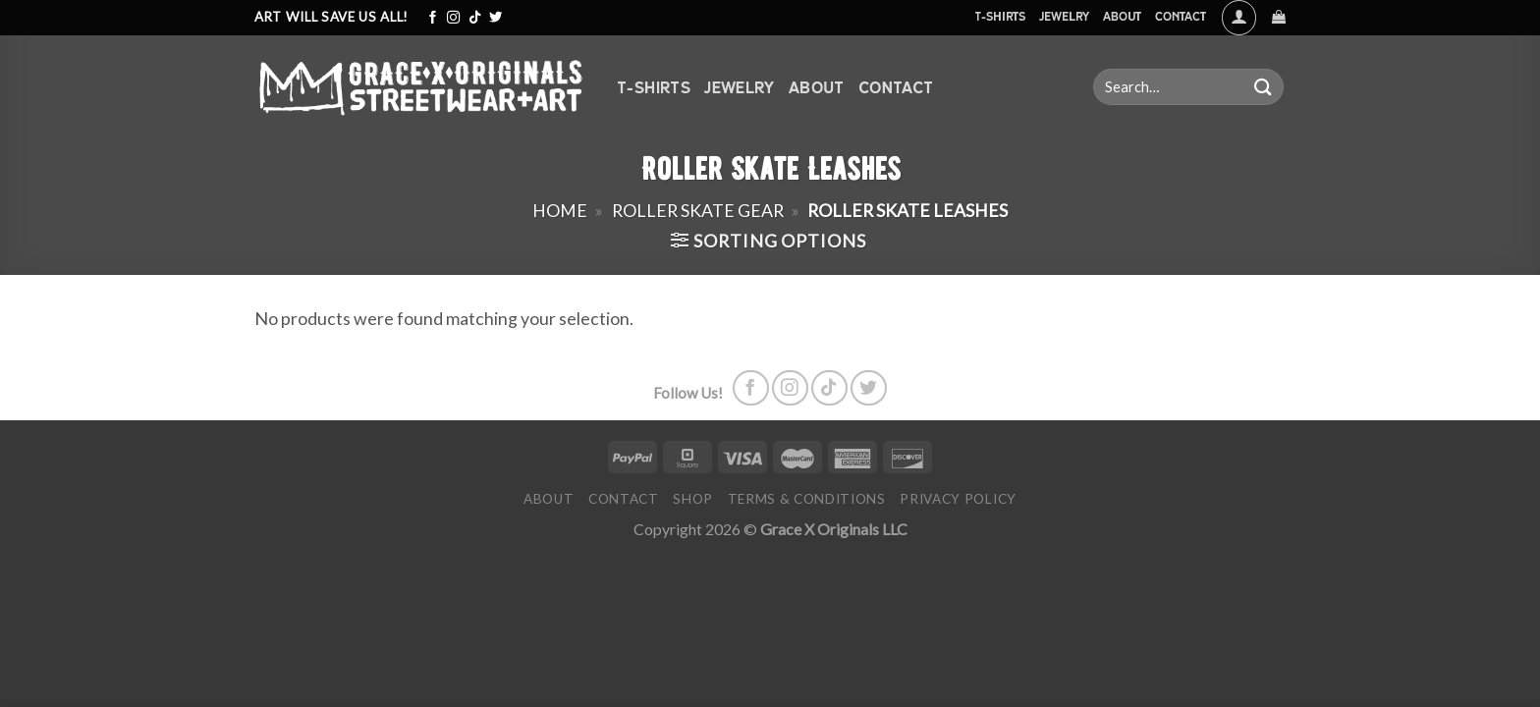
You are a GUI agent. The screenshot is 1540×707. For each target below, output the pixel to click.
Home (559, 210)
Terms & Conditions (807, 499)
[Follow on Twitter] (495, 18)
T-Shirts (999, 16)
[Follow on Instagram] (453, 18)
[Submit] (1263, 87)
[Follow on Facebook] (432, 18)
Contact (1180, 16)
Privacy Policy (958, 499)
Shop (693, 499)
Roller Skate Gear (698, 210)
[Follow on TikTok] (474, 18)
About (1122, 16)
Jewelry (1064, 16)
